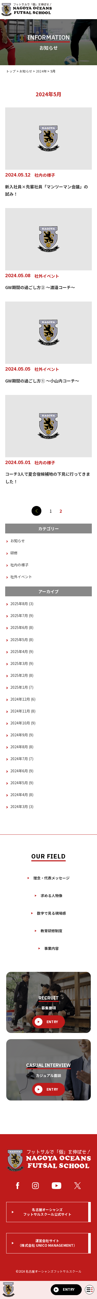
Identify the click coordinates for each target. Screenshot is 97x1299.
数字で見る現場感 (48, 913)
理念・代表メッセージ (48, 877)
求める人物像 (48, 895)
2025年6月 (21, 627)
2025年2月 (21, 675)
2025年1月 (21, 687)
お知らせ (17, 540)
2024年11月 (22, 711)
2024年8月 (21, 746)
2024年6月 (21, 770)
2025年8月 (21, 603)
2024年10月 (22, 722)
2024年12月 (22, 699)
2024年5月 (21, 782)
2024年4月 (21, 794)
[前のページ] (36, 511)
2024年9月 (21, 734)
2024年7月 (21, 758)
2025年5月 (21, 639)
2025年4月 (21, 651)
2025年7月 (21, 615)
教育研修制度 (48, 930)
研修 (14, 552)
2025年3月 (21, 663)
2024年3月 (21, 806)
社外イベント (21, 576)
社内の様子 (19, 564)
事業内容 (48, 948)
